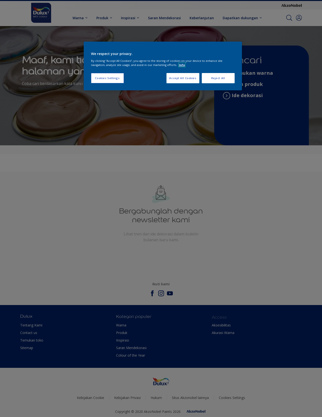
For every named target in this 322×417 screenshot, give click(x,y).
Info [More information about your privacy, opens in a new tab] (182, 65)
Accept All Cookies (182, 78)
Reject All (218, 78)
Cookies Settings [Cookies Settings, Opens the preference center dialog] (107, 78)
